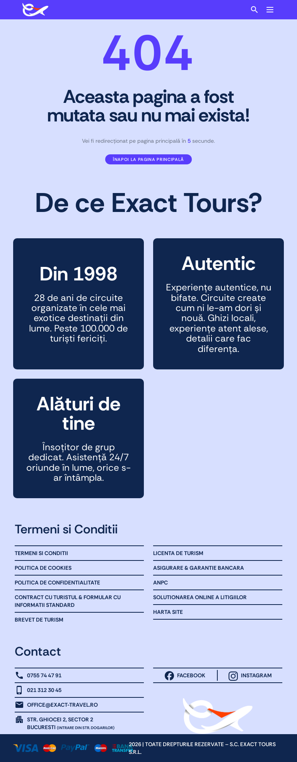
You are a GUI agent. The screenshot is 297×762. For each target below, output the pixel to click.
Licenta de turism (178, 553)
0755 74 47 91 (44, 675)
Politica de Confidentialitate (57, 582)
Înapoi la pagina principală (148, 159)
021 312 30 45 (44, 690)
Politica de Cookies (43, 567)
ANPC (160, 582)
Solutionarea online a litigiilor (200, 597)
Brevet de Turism (39, 619)
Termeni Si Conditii (41, 553)
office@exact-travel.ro (62, 704)
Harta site (168, 611)
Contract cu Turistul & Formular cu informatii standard (68, 601)
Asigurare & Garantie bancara (198, 567)
